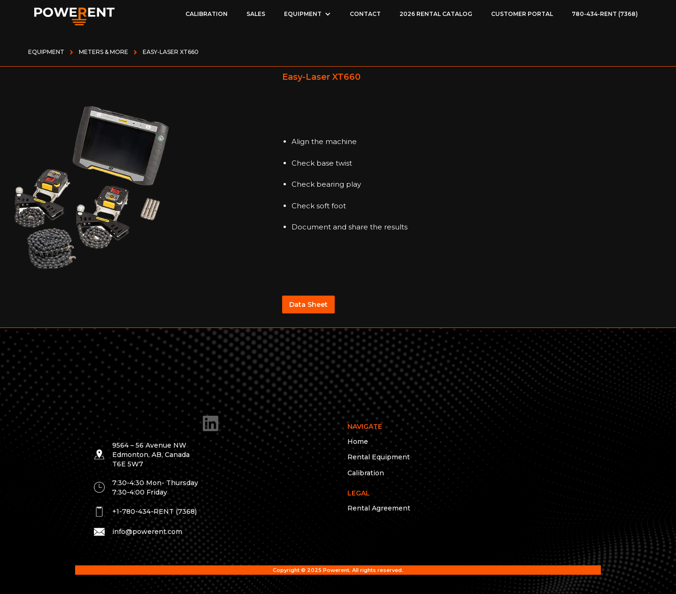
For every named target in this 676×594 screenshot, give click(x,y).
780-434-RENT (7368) (605, 13)
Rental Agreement (378, 508)
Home (357, 441)
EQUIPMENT (303, 13)
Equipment (46, 51)
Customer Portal (522, 13)
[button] (307, 14)
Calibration (206, 13)
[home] (74, 14)
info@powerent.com (147, 531)
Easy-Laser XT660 (171, 51)
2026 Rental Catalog (435, 13)
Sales (255, 13)
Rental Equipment (378, 457)
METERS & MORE (103, 51)
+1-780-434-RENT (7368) (154, 511)
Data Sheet (308, 304)
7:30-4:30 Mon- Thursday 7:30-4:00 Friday (155, 487)
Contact (365, 13)
